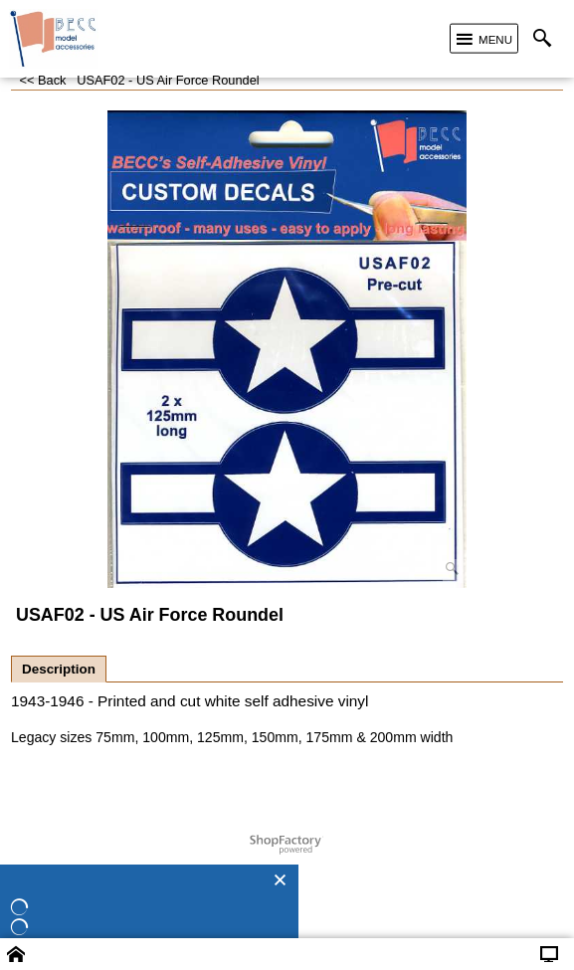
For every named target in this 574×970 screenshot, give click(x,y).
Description (59, 669)
